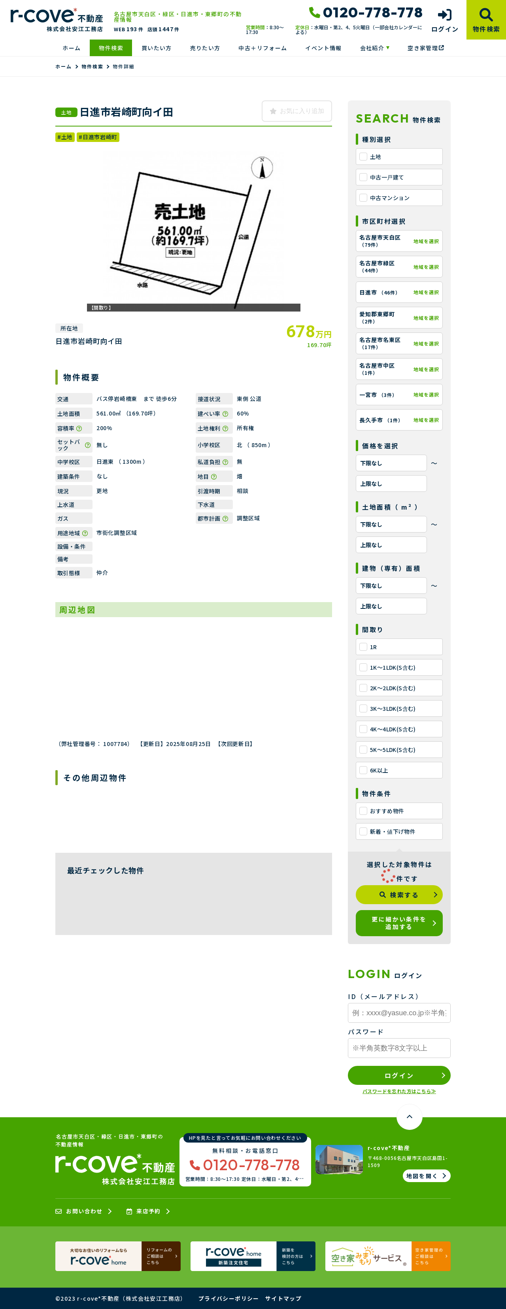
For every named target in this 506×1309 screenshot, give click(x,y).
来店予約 (143, 1211)
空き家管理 (426, 48)
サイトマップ (283, 1298)
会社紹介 (372, 48)
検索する (399, 894)
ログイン (399, 1075)
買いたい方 (157, 48)
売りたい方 (205, 48)
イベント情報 (323, 48)
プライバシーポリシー (228, 1298)
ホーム (71, 48)
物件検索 (111, 48)
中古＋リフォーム (262, 48)
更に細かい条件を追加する (399, 923)
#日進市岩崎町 (98, 137)
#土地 (65, 137)
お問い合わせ (79, 1211)
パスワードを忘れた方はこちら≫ (399, 1091)
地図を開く (422, 1176)
